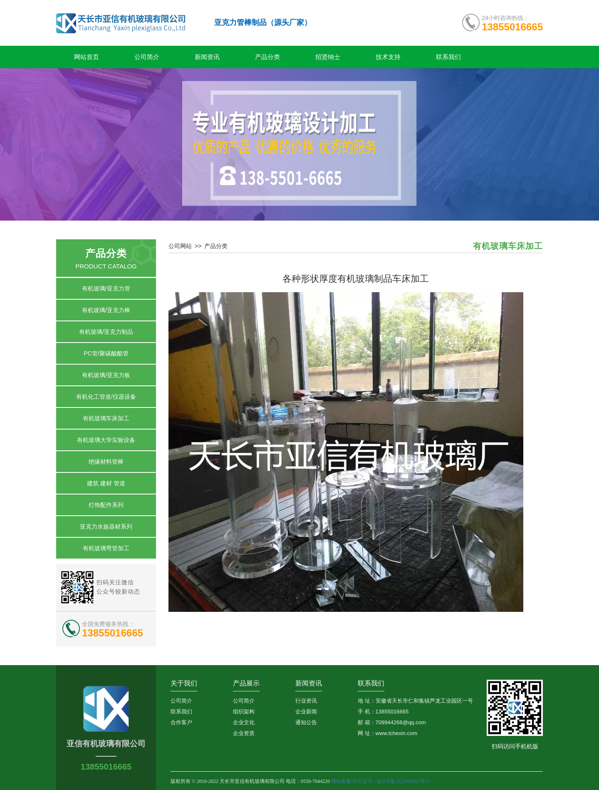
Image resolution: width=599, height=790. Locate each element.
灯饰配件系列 (106, 505)
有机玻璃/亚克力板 (106, 375)
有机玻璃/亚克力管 (106, 288)
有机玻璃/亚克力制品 (106, 331)
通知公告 (306, 722)
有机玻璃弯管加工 (106, 548)
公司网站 (180, 246)
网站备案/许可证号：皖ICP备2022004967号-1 (381, 781)
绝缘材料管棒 (106, 461)
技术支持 (388, 57)
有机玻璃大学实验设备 (106, 440)
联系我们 (448, 57)
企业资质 (244, 733)
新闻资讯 (207, 57)
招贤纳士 (327, 57)
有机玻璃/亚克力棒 (106, 310)
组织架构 (244, 711)
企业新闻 (306, 711)
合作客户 (181, 722)
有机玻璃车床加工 (106, 418)
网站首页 (86, 57)
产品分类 (267, 57)
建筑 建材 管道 (106, 483)
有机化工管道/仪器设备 (106, 396)
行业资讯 (306, 701)
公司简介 (146, 57)
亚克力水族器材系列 (106, 526)
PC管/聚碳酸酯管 (106, 353)
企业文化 (244, 722)
